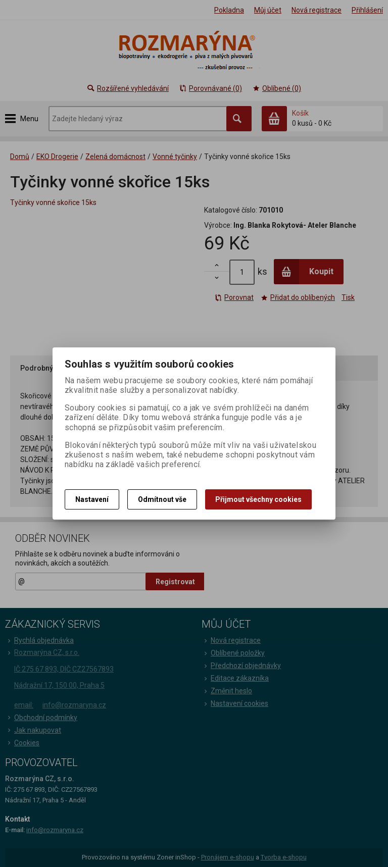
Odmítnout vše (162, 499)
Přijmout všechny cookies (258, 499)
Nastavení (92, 499)
